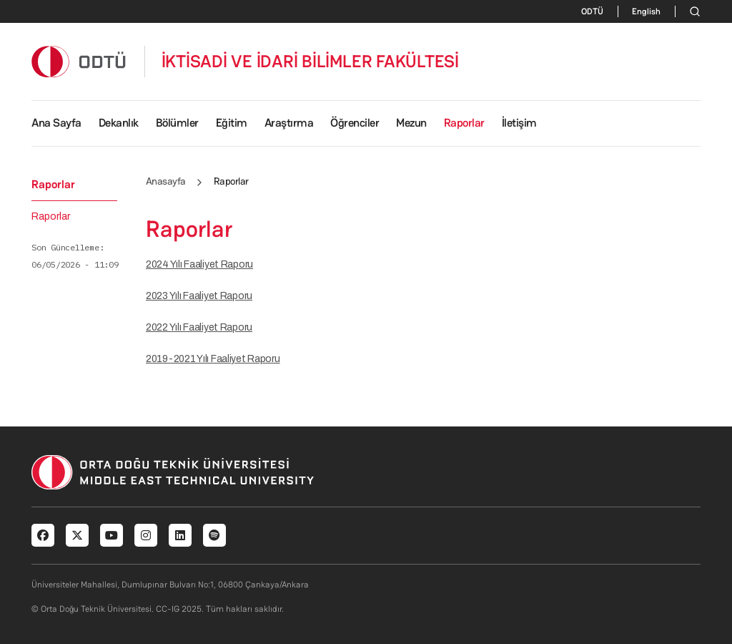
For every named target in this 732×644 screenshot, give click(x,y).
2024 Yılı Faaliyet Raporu (199, 264)
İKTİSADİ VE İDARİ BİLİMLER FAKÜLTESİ (310, 61)
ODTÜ (592, 11)
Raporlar (50, 217)
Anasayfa (166, 181)
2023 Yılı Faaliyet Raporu (199, 296)
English (646, 11)
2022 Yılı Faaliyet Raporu (199, 327)
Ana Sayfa (56, 122)
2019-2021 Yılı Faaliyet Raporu (213, 358)
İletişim (519, 122)
